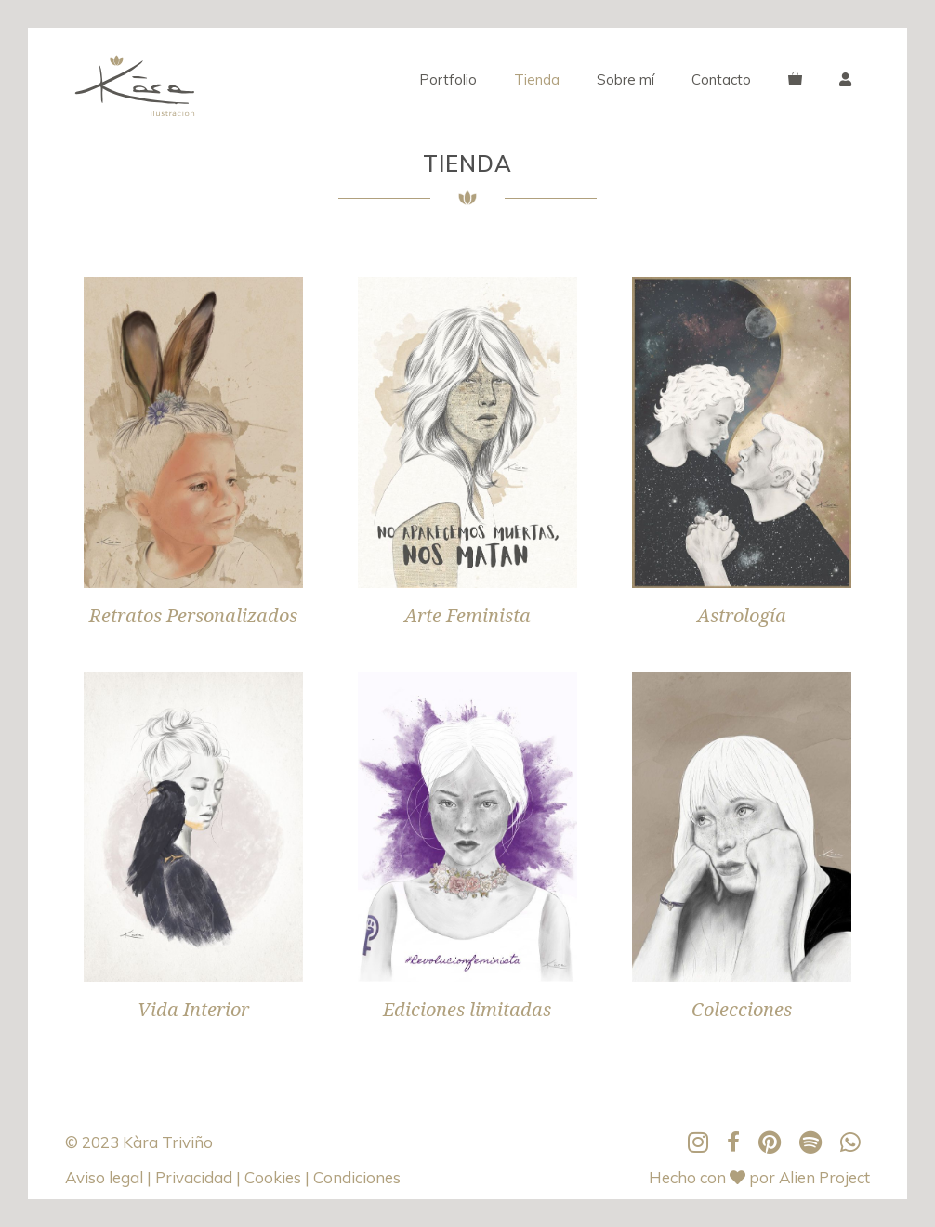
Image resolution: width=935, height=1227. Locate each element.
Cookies (274, 1177)
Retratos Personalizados (193, 616)
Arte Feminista (467, 616)
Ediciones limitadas (467, 1010)
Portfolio (448, 79)
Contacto (721, 79)
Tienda (537, 79)
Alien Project (824, 1177)
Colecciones (741, 1010)
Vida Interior (193, 1010)
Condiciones (357, 1177)
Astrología (741, 616)
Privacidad (195, 1177)
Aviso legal (106, 1177)
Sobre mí (625, 79)
